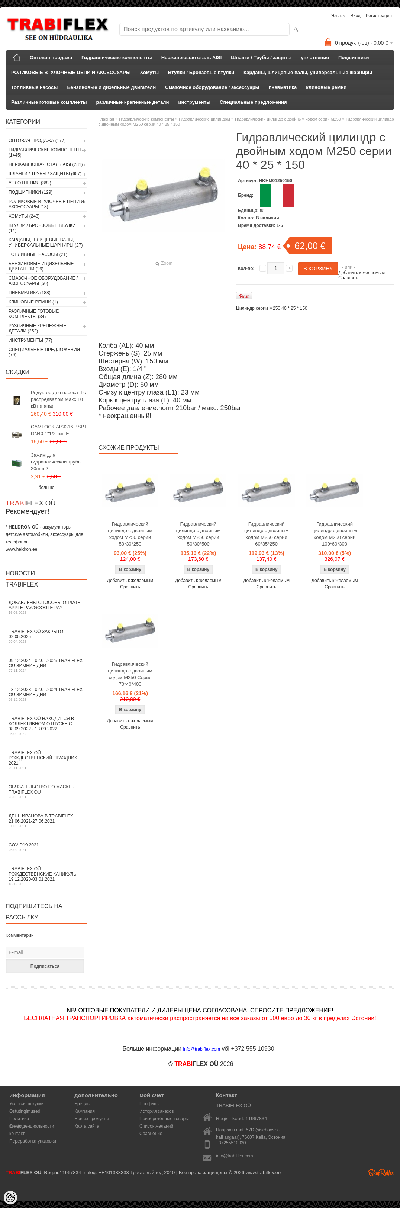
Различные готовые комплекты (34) (34, 314)
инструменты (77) (30, 340)
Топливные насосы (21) (38, 254)
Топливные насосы (34, 87)
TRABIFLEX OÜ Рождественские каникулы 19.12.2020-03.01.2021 (46, 876)
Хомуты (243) (24, 216)
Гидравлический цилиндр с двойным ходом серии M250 (288, 119)
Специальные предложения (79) (44, 352)
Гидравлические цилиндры (204, 119)
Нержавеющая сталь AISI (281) (46, 164)
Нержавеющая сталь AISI (191, 57)
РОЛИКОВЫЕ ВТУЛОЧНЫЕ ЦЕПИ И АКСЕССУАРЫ (71, 72)
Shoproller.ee (381, 1172)
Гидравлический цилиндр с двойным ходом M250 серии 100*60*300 (334, 534)
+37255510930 (231, 1143)
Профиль (149, 1103)
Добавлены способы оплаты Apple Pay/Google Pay (46, 607)
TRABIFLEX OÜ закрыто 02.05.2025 (46, 636)
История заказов (156, 1111)
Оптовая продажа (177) (37, 140)
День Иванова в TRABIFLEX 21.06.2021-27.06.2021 (46, 820)
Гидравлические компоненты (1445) (46, 152)
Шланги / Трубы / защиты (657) (45, 173)
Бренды (82, 1103)
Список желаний (156, 1126)
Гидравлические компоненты (116, 57)
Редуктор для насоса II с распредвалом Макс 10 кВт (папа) (58, 399)
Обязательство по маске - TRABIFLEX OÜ (46, 791)
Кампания (84, 1111)
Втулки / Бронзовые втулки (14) (42, 228)
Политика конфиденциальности (31, 1119)
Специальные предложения (253, 102)
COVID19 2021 (46, 847)
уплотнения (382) (30, 183)
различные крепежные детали (132, 102)
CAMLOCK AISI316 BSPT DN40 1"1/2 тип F (59, 430)
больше (47, 487)
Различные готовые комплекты (49, 102)
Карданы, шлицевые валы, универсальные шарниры (307, 72)
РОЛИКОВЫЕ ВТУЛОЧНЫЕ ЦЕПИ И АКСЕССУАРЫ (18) (46, 204)
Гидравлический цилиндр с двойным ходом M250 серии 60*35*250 (266, 534)
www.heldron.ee (21, 549)
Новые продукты (91, 1118)
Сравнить (348, 277)
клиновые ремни (326, 87)
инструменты (194, 102)
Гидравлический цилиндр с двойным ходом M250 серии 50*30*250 (130, 534)
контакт (17, 1133)
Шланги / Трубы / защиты (261, 57)
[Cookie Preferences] (10, 1197)
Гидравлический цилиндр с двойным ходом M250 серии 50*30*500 (198, 534)
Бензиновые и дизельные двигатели (111, 87)
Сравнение (150, 1133)
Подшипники (353, 57)
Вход (356, 15)
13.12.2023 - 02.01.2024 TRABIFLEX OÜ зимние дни (46, 694)
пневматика (283, 87)
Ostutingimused (24, 1111)
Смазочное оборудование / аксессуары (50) (43, 281)
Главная (106, 119)
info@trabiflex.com (234, 1156)
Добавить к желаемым (361, 272)
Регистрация (379, 15)
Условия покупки (26, 1103)
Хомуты (149, 72)
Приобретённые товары (164, 1118)
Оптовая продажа (51, 57)
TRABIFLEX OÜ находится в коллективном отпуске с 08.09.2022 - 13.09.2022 (46, 726)
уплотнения (315, 57)
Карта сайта (86, 1126)
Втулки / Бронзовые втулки (201, 72)
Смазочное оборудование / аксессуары (212, 87)
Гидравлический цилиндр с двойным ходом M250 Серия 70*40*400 (130, 674)
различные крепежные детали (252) (37, 328)
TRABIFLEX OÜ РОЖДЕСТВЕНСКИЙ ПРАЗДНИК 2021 (46, 760)
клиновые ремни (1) (33, 302)
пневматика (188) (30, 292)
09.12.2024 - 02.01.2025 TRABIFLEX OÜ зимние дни (46, 665)
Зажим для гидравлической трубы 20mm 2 (56, 461)
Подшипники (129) (30, 192)
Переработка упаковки (32, 1141)
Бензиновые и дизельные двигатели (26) (41, 266)
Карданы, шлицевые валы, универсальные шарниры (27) (46, 242)
